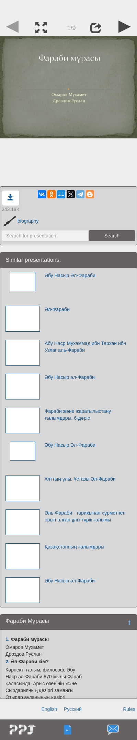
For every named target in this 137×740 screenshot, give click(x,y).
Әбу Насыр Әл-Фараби (70, 275)
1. (7, 639)
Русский (73, 709)
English (49, 709)
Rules (129, 709)
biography (21, 221)
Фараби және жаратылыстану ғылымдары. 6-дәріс (78, 414)
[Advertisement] (69, 8)
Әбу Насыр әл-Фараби (70, 377)
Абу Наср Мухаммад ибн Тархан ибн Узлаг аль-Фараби (85, 347)
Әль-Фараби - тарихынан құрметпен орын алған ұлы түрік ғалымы (85, 516)
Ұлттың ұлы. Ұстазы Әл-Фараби (80, 479)
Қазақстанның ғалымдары (74, 547)
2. (7, 661)
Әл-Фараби (57, 309)
